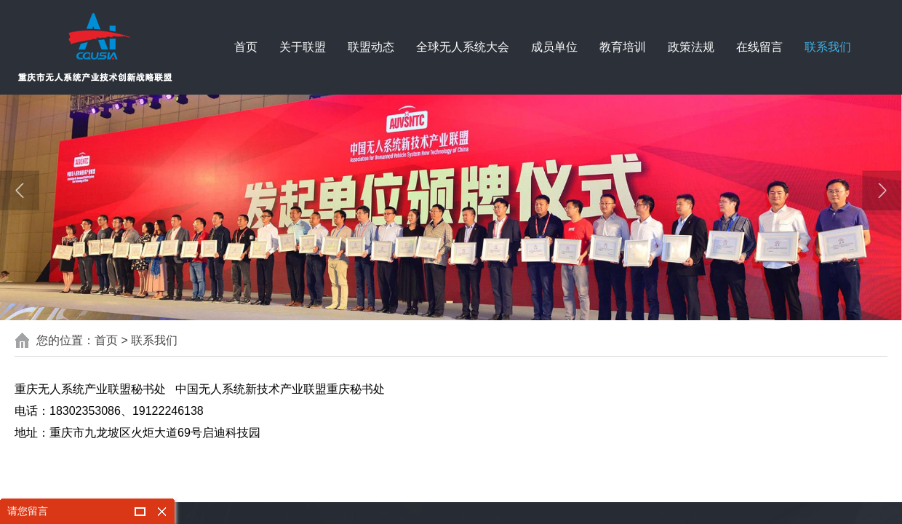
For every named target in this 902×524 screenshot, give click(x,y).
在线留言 (759, 47)
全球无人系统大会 (462, 47)
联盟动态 (371, 47)
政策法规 (691, 47)
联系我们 (828, 47)
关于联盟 (302, 47)
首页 (246, 47)
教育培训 (622, 47)
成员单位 (554, 47)
